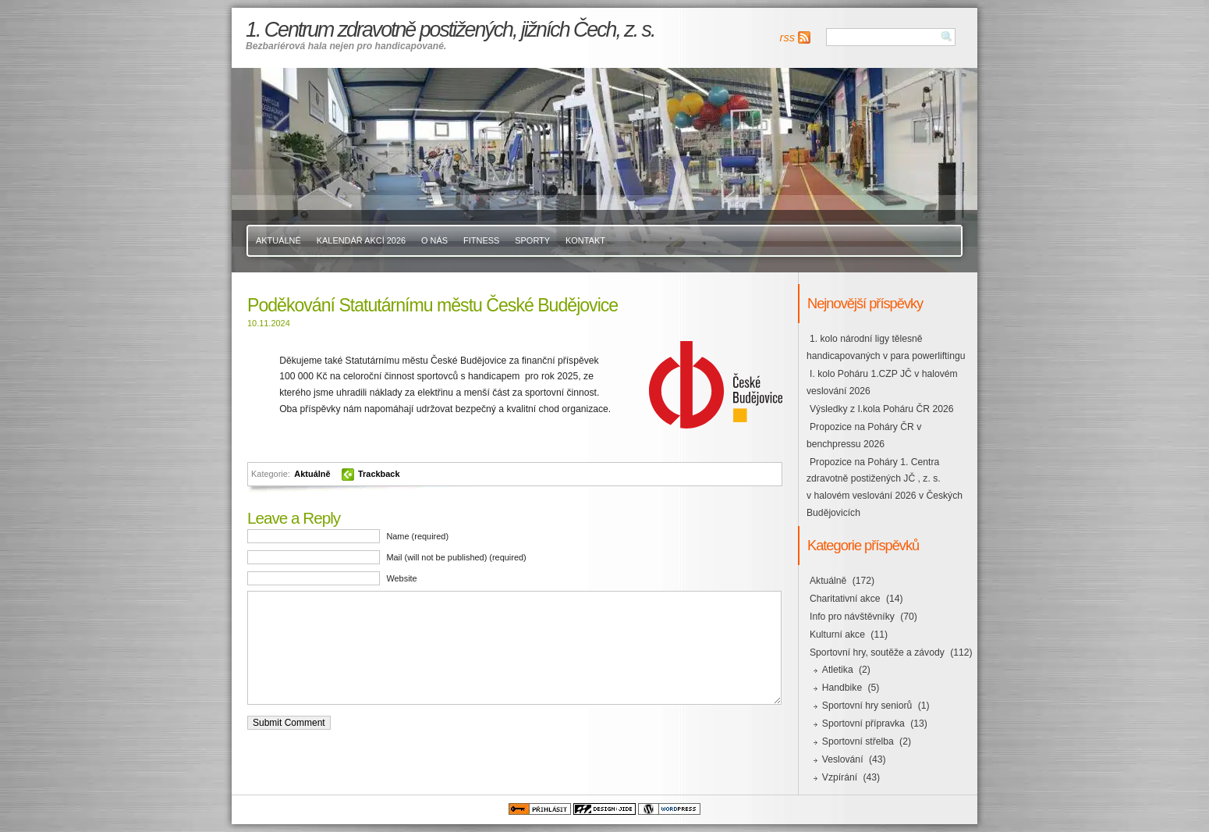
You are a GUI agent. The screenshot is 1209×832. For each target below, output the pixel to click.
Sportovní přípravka (863, 723)
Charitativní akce (845, 598)
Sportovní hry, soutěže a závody (877, 652)
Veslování (842, 759)
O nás (434, 240)
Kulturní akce (837, 634)
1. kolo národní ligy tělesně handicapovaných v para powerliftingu (886, 347)
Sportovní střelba (858, 741)
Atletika (837, 669)
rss (787, 37)
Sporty (532, 240)
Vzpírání (839, 777)
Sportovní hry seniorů (867, 705)
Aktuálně (278, 240)
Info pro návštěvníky (852, 616)
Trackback (379, 473)
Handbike (842, 687)
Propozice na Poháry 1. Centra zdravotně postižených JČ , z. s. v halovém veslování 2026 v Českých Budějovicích (885, 488)
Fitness (481, 240)
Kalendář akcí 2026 (361, 240)
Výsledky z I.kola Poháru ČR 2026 (881, 409)
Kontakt (585, 240)
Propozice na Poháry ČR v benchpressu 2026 (864, 435)
